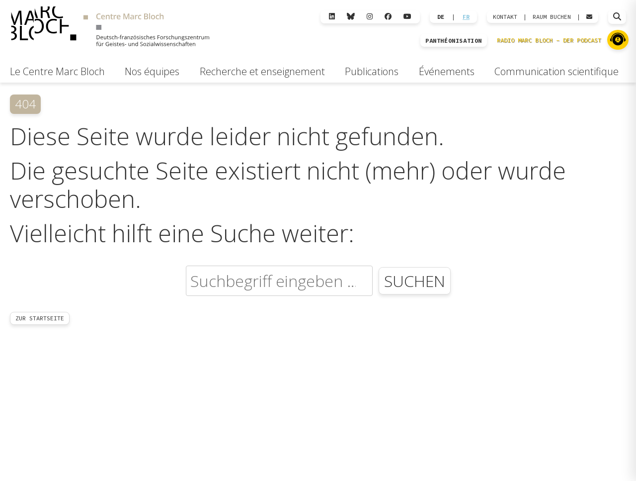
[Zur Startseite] (110, 28)
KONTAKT (505, 16)
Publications (371, 71)
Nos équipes (152, 71)
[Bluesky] (350, 16)
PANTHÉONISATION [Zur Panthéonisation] (453, 40)
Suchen (414, 280)
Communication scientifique (556, 71)
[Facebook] (388, 16)
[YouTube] (407, 16)
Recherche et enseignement (262, 71)
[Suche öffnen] (617, 16)
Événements (447, 71)
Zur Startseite (39, 318)
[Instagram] (369, 16)
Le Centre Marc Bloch (57, 71)
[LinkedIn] (331, 16)
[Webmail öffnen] (589, 16)
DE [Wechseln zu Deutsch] (440, 16)
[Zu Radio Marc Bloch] (618, 40)
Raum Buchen (552, 16)
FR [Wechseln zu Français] (466, 16)
